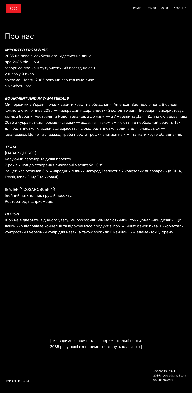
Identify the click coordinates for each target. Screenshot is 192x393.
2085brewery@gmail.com (169, 375)
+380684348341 (164, 371)
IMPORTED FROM (17, 381)
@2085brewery (163, 379)
